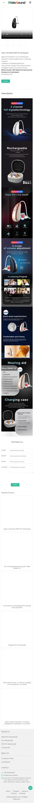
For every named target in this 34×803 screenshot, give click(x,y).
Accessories (5, 748)
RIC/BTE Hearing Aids (8, 744)
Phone (3, 461)
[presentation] (15, 478)
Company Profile (7, 758)
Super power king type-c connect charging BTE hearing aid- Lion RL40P (17, 723)
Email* (3, 450)
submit (15, 485)
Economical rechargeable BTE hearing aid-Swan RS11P (17, 607)
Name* (3, 456)
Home (8, 791)
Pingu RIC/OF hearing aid (17, 645)
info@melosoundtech (11, 775)
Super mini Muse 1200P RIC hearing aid (17, 529)
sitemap (22, 793)
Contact (14, 793)
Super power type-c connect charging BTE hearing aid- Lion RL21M (17, 683)
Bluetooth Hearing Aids (9, 737)
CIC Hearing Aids (7, 740)
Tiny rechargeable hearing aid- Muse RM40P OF (17, 567)
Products (16, 791)
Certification (5, 762)
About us (25, 791)
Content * (4, 467)
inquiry (5, 81)
